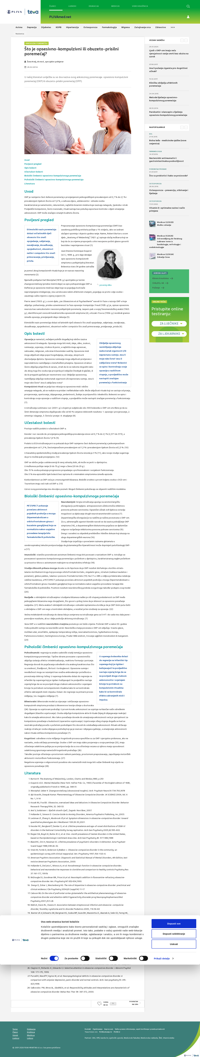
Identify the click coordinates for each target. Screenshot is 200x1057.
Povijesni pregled (33, 164)
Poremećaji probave (158, 169)
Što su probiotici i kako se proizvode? (168, 175)
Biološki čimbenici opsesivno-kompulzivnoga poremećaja (53, 175)
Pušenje (156, 287)
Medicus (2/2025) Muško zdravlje (161, 224)
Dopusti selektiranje (174, 1026)
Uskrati (174, 1036)
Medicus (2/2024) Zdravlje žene (161, 256)
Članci (52, 6)
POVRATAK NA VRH (133, 1003)
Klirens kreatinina (160, 278)
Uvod (27, 160)
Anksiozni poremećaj (36, 43)
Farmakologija (155, 151)
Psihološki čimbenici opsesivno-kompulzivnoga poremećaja (54, 179)
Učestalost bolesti (34, 171)
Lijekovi (72, 6)
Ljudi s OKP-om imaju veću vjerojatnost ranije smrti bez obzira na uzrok (168, 53)
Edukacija (94, 6)
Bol (150, 134)
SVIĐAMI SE (109, 1003)
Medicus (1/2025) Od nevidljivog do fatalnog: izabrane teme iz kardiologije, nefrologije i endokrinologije (165, 241)
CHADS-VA (158, 283)
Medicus (115, 6)
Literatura (29, 183)
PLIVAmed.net (60, 17)
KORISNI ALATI (160, 273)
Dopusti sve (173, 1016)
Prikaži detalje (162, 1050)
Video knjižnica (140, 6)
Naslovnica (20, 34)
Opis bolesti (30, 168)
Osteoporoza (155, 184)
